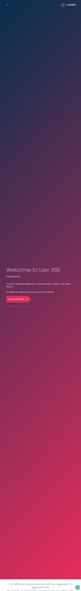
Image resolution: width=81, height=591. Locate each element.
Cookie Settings (77, 587)
